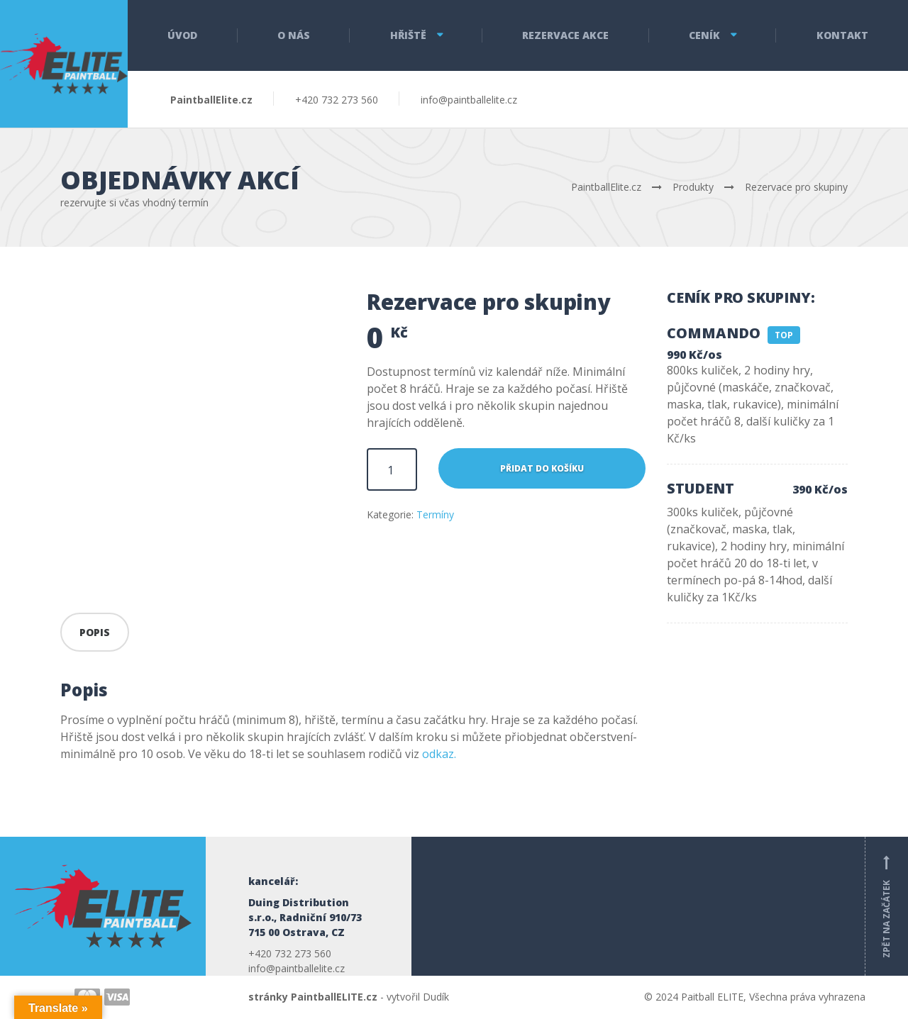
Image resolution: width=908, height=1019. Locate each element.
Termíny (435, 514)
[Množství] (392, 469)
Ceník (704, 35)
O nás (293, 35)
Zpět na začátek (887, 906)
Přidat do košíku (542, 468)
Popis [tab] (94, 632)
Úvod (182, 35)
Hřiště (408, 35)
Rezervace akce (565, 35)
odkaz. (439, 754)
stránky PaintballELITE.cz (312, 996)
